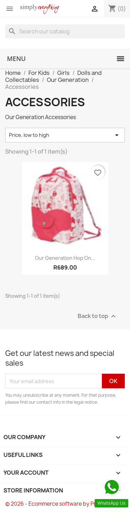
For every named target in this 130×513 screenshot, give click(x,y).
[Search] (65, 31)
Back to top (98, 316)
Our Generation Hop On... (65, 258)
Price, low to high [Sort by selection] (65, 135)
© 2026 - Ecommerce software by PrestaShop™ (65, 503)
